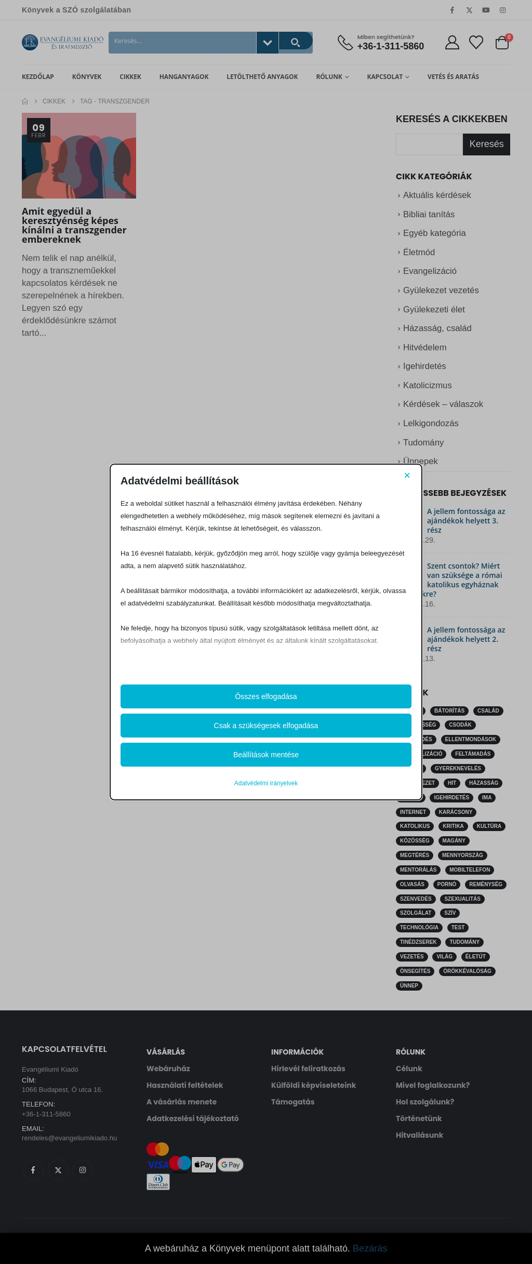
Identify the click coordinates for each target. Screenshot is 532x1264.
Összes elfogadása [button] (266, 696)
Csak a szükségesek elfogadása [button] (266, 725)
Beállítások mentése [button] (266, 754)
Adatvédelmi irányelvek (266, 783)
